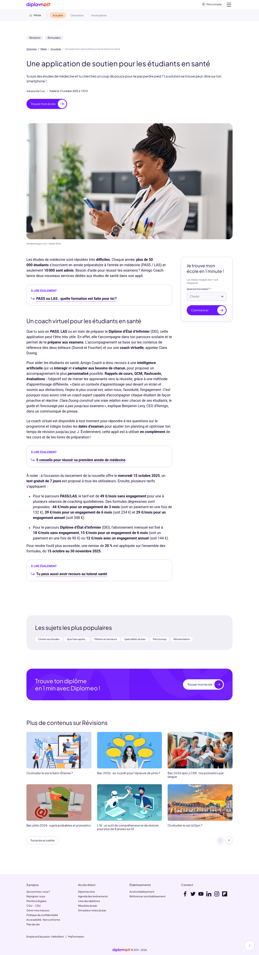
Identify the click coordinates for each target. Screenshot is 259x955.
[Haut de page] (250, 946)
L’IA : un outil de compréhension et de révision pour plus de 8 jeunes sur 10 (128, 828)
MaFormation (76, 936)
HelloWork (57, 936)
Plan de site (33, 924)
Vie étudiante (99, 16)
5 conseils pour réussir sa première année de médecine (81, 461)
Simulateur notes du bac (92, 910)
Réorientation (182, 640)
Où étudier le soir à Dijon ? (185, 827)
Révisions (34, 39)
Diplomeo (31, 50)
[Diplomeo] (38, 5)
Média (43, 50)
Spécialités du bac (135, 640)
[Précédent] (220, 842)
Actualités (56, 50)
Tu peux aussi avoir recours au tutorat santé (71, 575)
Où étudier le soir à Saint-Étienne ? (49, 774)
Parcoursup (159, 640)
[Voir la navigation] (229, 5)
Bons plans (54, 39)
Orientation (77, 16)
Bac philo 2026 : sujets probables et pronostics (58, 827)
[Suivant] (229, 842)
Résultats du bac (87, 905)
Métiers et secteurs (105, 640)
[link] (121, 950)
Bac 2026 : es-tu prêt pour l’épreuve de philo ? (128, 774)
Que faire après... (77, 640)
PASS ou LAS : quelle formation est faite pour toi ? (76, 300)
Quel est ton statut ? (198, 290)
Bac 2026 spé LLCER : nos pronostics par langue (196, 776)
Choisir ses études (49, 640)
